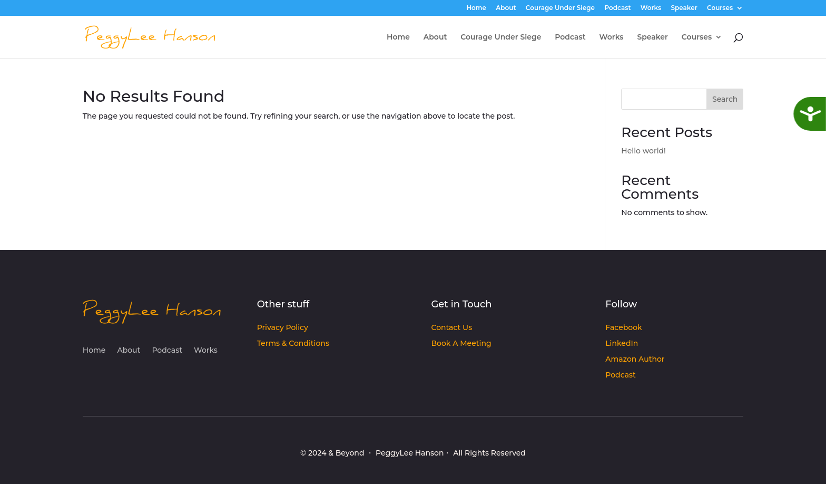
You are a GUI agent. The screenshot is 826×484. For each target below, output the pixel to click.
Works (651, 8)
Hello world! (643, 151)
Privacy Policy (282, 328)
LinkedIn (621, 344)
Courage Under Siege (560, 8)
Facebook (623, 328)
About (506, 8)
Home (476, 8)
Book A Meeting (461, 344)
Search (725, 99)
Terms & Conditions (293, 344)
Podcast (617, 8)
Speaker (684, 8)
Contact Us (451, 328)
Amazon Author (634, 359)
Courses (720, 8)
